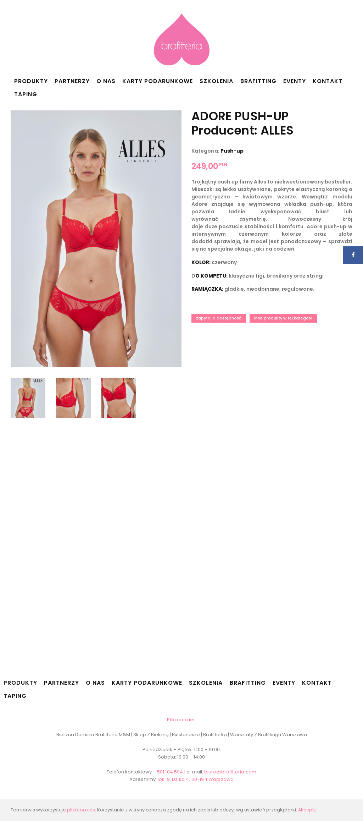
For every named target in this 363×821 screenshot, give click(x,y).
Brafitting (258, 81)
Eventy (294, 81)
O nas (106, 81)
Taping (25, 94)
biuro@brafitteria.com (230, 771)
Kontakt (327, 81)
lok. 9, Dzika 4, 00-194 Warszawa (196, 779)
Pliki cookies (182, 719)
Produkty (31, 81)
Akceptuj (308, 809)
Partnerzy (72, 81)
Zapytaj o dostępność (218, 318)
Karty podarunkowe (157, 81)
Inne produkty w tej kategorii (283, 318)
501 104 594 (171, 771)
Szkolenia (216, 81)
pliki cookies (81, 809)
